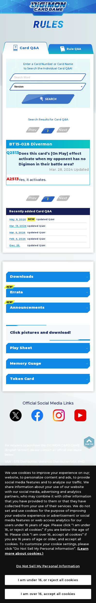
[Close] (88, 473)
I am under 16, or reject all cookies (48, 580)
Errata (48, 292)
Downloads (48, 276)
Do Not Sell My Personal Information (48, 566)
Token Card (48, 379)
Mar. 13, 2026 (17, 225)
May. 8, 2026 (17, 219)
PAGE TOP (89, 442)
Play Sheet (48, 348)
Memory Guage (48, 363)
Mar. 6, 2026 (17, 232)
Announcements (48, 307)
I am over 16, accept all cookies (48, 594)
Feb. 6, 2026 (17, 238)
